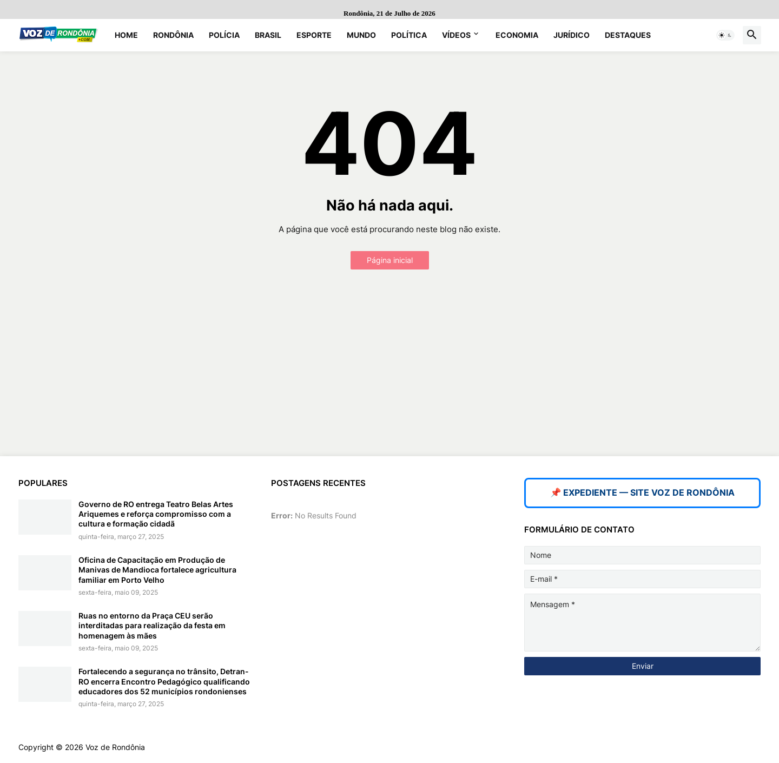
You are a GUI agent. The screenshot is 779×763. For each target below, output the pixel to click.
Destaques (628, 35)
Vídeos (456, 35)
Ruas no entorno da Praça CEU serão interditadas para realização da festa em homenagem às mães (152, 625)
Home (126, 35)
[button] (725, 35)
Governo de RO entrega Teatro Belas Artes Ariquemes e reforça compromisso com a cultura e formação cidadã (155, 513)
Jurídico (571, 35)
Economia (517, 35)
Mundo (361, 35)
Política (409, 35)
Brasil (268, 35)
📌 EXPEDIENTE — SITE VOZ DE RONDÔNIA (642, 492)
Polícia (224, 35)
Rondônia (173, 35)
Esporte (314, 35)
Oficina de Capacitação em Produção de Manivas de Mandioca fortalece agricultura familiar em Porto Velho (157, 569)
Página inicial (390, 260)
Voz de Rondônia (115, 747)
